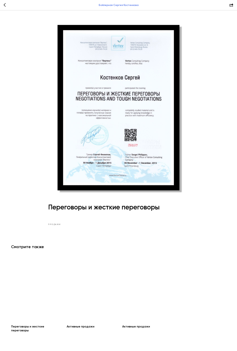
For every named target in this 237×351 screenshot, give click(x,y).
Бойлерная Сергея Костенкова (118, 5)
